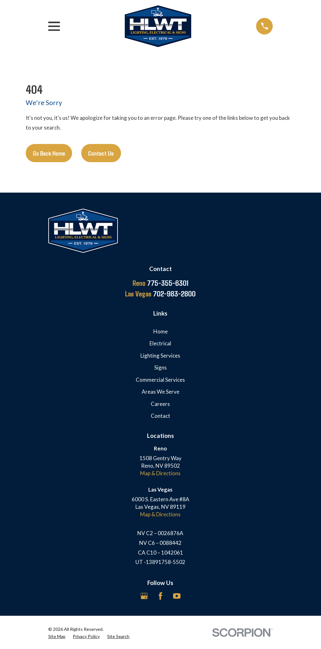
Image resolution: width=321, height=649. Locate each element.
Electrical (160, 343)
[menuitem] (57, 636)
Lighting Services (160, 355)
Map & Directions (160, 473)
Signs (160, 367)
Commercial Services (160, 379)
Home (160, 331)
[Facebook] (160, 596)
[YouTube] (177, 596)
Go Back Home (49, 153)
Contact (160, 415)
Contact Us (101, 153)
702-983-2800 (160, 294)
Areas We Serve (160, 391)
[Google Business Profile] (144, 596)
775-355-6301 (160, 283)
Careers (160, 404)
